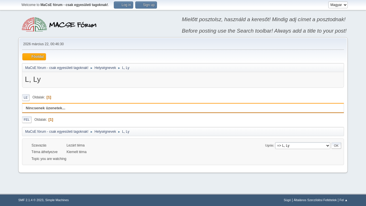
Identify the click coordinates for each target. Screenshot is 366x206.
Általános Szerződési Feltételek (315, 200)
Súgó (287, 200)
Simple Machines (57, 200)
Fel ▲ (343, 200)
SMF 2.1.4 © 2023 (30, 200)
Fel (27, 119)
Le (26, 97)
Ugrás (269, 145)
